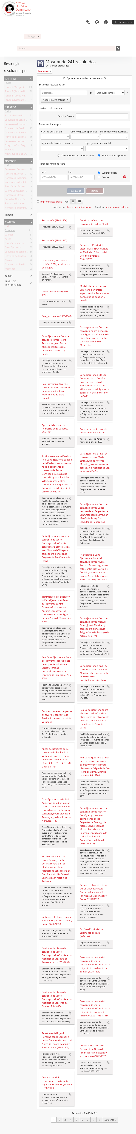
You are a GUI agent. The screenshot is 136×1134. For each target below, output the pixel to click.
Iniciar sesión (122, 22)
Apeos (8, 239)
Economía (10, 231)
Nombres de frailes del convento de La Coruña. (29, 195)
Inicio (43, 172)
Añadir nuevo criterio (55, 99)
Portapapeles (88, 22)
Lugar (9, 214)
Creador (10, 106)
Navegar (31, 36)
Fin (70, 172)
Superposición (107, 172)
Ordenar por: (59, 207)
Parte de (10, 78)
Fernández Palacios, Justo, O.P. (20, 204)
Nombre (10, 160)
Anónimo (9, 150)
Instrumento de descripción (114, 131)
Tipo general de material (98, 143)
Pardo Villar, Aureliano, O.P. (19, 187)
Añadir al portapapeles (70, 227)
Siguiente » (110, 1119)
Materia (10, 221)
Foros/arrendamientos (17, 243)
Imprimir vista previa (49, 201)
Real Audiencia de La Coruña (19, 116)
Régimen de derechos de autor (57, 143)
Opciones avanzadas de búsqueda (85, 78)
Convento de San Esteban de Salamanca (26, 129)
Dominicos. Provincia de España (21, 141)
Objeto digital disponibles (83, 131)
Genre (9, 275)
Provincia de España (15, 137)
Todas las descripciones (112, 155)
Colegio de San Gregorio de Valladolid (24, 146)
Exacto (103, 177)
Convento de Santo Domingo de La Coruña (27, 120)
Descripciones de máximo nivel (76, 155)
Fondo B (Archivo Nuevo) (18, 92)
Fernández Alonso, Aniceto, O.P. (21, 174)
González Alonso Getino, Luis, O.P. (22, 199)
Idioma (96, 22)
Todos (8, 83)
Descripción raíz (66, 116)
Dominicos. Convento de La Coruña (23, 170)
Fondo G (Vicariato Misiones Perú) (22, 100)
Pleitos (8, 260)
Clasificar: (100, 207)
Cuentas (9, 235)
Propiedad (10, 269)
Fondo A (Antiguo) (14, 87)
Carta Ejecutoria (13, 248)
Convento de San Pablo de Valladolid (24, 133)
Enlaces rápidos (105, 22)
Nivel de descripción (13, 283)
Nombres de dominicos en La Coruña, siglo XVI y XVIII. (33, 182)
